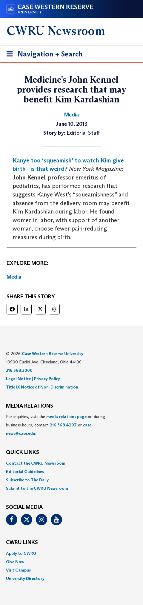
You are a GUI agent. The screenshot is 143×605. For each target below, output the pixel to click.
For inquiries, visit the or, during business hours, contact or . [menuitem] (55, 425)
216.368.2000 (19, 370)
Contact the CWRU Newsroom (35, 463)
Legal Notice (18, 378)
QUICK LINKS (22, 452)
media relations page (66, 416)
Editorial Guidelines (25, 471)
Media (14, 277)
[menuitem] (71, 463)
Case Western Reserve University (52, 353)
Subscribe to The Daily (27, 480)
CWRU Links (22, 543)
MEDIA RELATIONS (29, 406)
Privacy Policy (47, 378)
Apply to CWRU (21, 553)
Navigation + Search (43, 55)
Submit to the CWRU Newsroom (37, 488)
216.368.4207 (63, 425)
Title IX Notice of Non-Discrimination (42, 387)
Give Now (15, 561)
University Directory (25, 578)
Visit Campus (18, 570)
